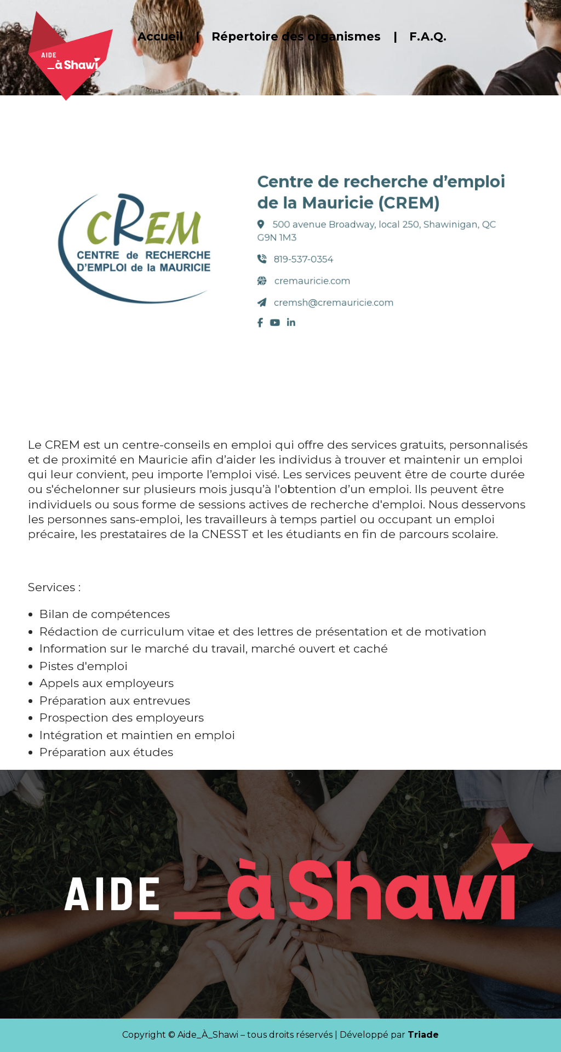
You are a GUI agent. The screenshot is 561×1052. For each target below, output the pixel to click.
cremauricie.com (308, 277)
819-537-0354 (301, 258)
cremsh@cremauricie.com (327, 296)
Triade (423, 1035)
